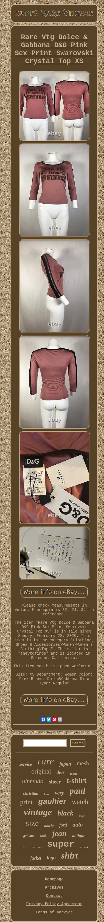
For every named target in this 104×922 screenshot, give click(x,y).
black (65, 813)
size (32, 823)
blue (46, 794)
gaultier (52, 801)
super (61, 844)
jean (59, 833)
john (23, 847)
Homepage (54, 879)
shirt (69, 855)
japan (65, 764)
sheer (55, 782)
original (41, 771)
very (59, 793)
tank (43, 836)
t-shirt (77, 780)
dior (60, 772)
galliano (29, 836)
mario (49, 825)
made (73, 773)
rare (45, 761)
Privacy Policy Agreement (54, 904)
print (26, 802)
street (84, 847)
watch (80, 802)
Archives (54, 887)
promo (37, 847)
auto (77, 825)
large (82, 815)
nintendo (32, 781)
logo (51, 857)
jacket (36, 858)
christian (30, 793)
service (25, 764)
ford (63, 825)
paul (77, 791)
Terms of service (54, 912)
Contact (54, 896)
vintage (38, 812)
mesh (83, 763)
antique (78, 835)
